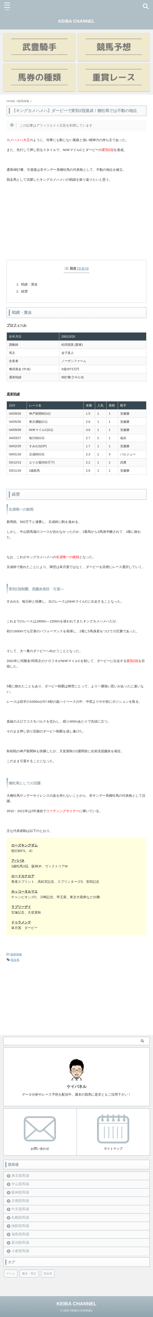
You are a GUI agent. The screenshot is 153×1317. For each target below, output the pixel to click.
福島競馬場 (20, 1234)
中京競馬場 (20, 1209)
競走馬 (15, 960)
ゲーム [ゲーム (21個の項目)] (10, 1273)
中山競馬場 (20, 1184)
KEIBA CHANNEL (76, 21)
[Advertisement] (76, 227)
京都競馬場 (20, 1201)
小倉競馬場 (20, 1251)
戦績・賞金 (29, 284)
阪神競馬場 (20, 1192)
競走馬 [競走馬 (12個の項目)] (48, 1273)
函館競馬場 (20, 1226)
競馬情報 (16, 954)
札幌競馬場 (20, 1217)
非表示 (83, 268)
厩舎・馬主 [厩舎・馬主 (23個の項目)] (29, 1273)
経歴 (24, 291)
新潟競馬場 (20, 1242)
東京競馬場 (20, 1175)
